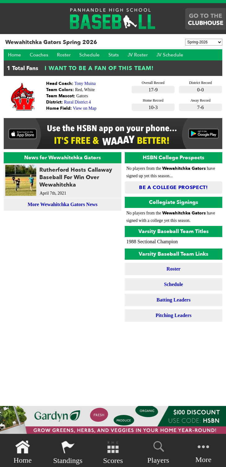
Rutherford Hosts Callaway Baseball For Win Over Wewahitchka (75, 177)
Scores (113, 452)
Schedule (89, 55)
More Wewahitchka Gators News (63, 204)
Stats (113, 55)
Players (158, 451)
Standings (68, 452)
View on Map (84, 108)
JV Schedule (169, 55)
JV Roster (138, 55)
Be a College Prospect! (173, 187)
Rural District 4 (77, 102)
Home (14, 55)
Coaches (39, 55)
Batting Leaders (174, 299)
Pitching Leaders (174, 315)
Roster (64, 55)
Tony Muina (85, 83)
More (203, 451)
